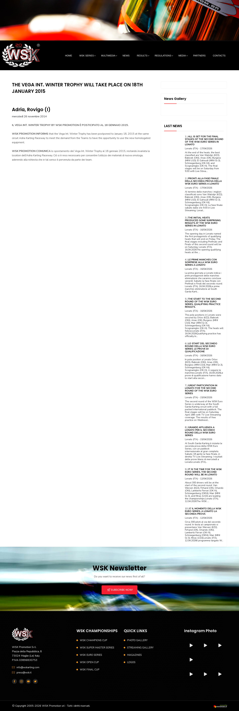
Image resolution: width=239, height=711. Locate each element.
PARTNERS (199, 55)
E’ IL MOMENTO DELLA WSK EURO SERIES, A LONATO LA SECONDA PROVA (203, 511)
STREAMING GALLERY (140, 647)
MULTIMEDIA (108, 55)
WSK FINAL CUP (89, 669)
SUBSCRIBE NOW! (120, 590)
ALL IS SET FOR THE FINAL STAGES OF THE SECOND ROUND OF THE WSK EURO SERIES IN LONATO (204, 140)
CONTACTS (219, 55)
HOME (68, 55)
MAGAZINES (134, 655)
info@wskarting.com (28, 667)
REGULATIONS (163, 55)
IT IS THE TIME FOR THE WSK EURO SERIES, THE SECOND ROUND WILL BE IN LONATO (203, 472)
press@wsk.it (24, 672)
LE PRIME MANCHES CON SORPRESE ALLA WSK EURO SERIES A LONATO (201, 262)
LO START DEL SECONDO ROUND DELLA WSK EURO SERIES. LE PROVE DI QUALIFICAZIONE (201, 347)
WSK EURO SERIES (91, 655)
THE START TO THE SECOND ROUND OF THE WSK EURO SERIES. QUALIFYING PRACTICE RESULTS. (203, 302)
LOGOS (131, 662)
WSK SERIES (86, 55)
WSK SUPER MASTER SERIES (97, 647)
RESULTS (142, 55)
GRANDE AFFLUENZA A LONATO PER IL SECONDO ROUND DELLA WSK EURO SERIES (200, 431)
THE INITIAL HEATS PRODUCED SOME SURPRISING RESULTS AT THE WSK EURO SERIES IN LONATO (203, 221)
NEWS (125, 55)
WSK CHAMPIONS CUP (93, 640)
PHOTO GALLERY (137, 640)
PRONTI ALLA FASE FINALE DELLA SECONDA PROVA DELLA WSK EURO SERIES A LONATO (203, 181)
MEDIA (182, 55)
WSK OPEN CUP (89, 662)
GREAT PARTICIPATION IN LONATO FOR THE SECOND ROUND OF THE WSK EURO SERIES (201, 389)
